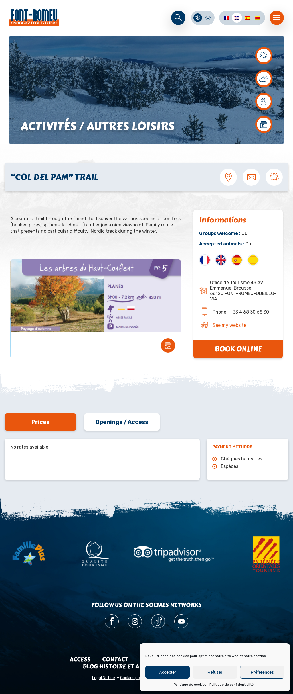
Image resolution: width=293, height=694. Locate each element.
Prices (40, 422)
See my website (229, 325)
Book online (238, 349)
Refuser (215, 672)
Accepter (167, 672)
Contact (115, 659)
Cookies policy (133, 677)
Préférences (262, 672)
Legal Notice (103, 677)
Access (80, 659)
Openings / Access (122, 422)
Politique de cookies (190, 685)
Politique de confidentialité (231, 685)
